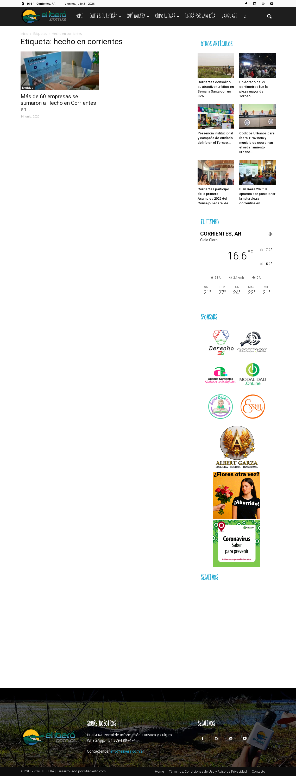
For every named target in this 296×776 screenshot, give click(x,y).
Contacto (258, 771)
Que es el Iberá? (105, 16)
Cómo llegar (167, 16)
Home (79, 16)
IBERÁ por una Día (200, 16)
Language (229, 16)
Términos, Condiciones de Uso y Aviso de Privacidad (208, 771)
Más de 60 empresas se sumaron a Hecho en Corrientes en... (58, 103)
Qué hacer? (138, 16)
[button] (269, 16)
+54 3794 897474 (120, 740)
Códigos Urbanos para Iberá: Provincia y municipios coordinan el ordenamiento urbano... (256, 142)
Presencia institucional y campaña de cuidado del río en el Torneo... (215, 138)
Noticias (27, 87)
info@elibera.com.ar (127, 751)
